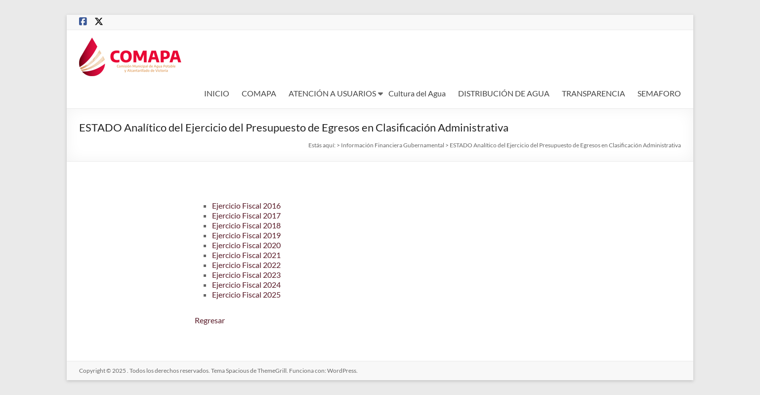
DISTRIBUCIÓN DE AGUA (503, 93)
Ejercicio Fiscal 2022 (246, 264)
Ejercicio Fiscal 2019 (246, 235)
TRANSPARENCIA (593, 93)
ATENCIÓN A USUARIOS (332, 93)
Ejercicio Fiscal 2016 (246, 205)
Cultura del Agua (417, 93)
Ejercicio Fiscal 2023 (246, 274)
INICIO (216, 93)
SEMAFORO (659, 93)
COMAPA (259, 93)
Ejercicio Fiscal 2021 (246, 255)
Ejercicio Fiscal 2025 (246, 294)
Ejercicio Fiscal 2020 (246, 245)
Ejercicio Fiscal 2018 (246, 225)
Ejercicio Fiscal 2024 (246, 284)
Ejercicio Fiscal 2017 (246, 215)
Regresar (210, 320)
